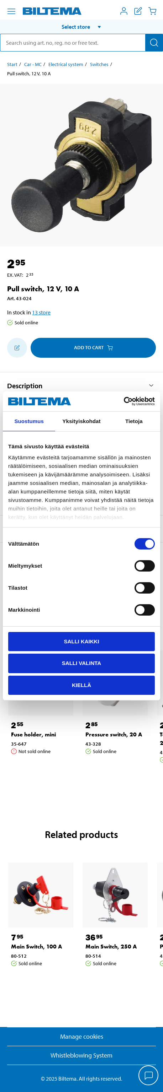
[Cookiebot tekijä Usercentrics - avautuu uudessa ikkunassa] (124, 401)
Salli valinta (81, 663)
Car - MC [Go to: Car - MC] (33, 64)
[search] (81, 43)
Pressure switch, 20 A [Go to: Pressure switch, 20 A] (113, 734)
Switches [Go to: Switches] (99, 64)
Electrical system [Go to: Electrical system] (65, 64)
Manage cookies (81, 1036)
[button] (81, 27)
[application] (149, 1076)
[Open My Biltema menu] (124, 11)
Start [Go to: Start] (12, 64)
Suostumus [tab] (29, 421)
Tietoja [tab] (134, 421)
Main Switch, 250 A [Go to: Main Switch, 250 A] (111, 946)
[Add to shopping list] (17, 348)
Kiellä (81, 685)
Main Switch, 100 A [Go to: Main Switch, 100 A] (36, 946)
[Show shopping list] (138, 11)
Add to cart (93, 347)
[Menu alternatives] (11, 11)
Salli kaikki (81, 641)
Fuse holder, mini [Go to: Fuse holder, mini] (33, 734)
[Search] (154, 43)
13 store (41, 312)
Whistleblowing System (81, 1055)
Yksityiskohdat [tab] (81, 421)
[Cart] (152, 11)
